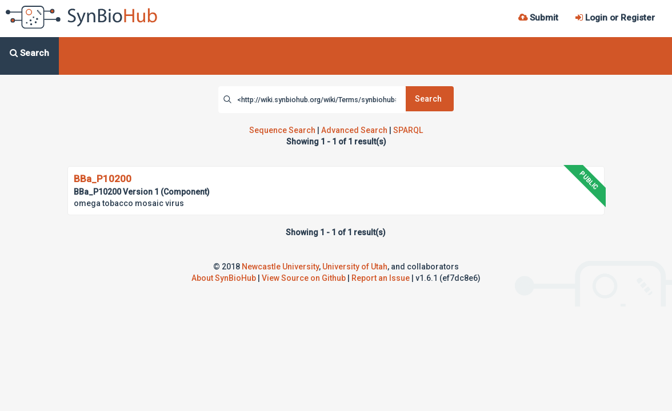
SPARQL (408, 130)
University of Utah (354, 266)
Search (428, 98)
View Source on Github (304, 278)
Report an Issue (380, 278)
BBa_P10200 (102, 178)
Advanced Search (354, 130)
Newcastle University (280, 266)
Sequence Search (282, 130)
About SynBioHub (223, 278)
